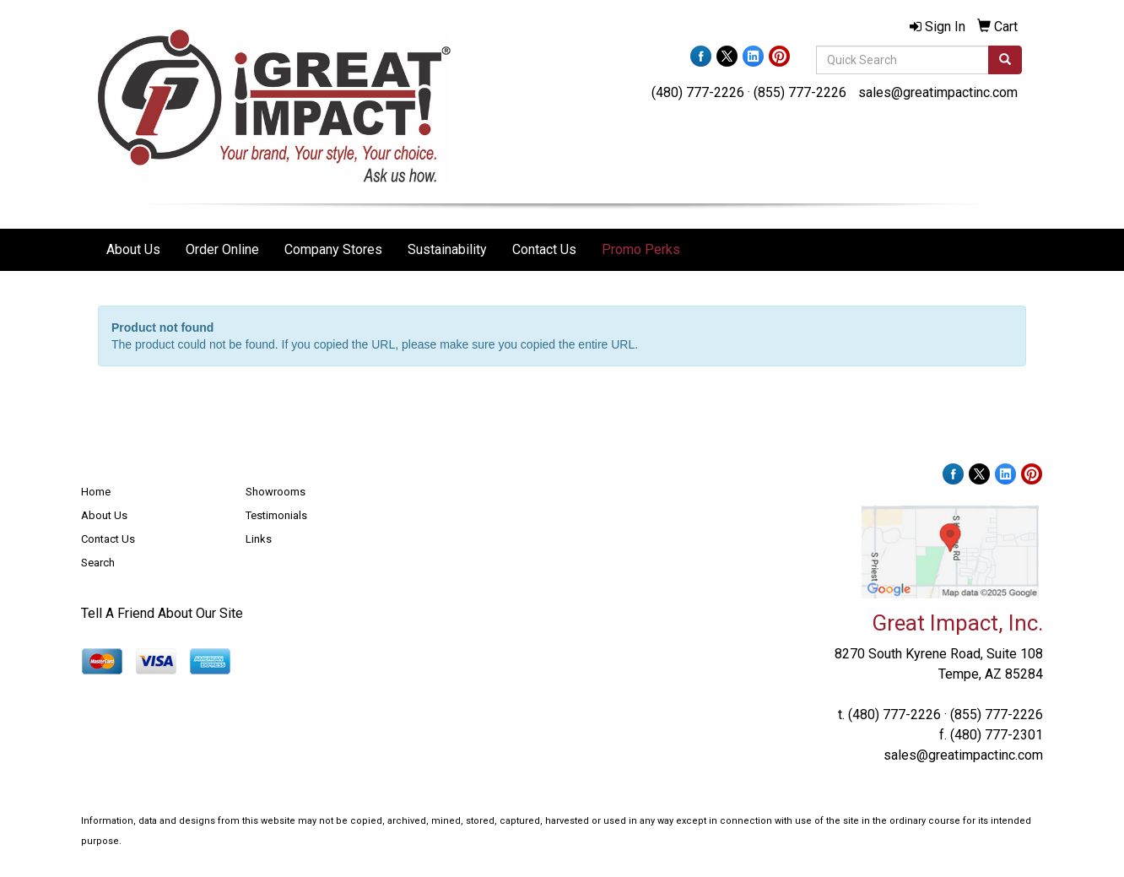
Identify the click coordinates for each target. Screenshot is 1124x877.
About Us (133, 249)
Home (96, 491)
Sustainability (447, 249)
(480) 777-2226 (697, 92)
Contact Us (544, 249)
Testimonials (276, 515)
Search (98, 562)
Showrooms (275, 491)
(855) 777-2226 (800, 92)
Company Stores (333, 249)
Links (259, 539)
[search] (1005, 60)
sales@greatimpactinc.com (938, 92)
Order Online (222, 249)
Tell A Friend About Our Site (162, 613)
